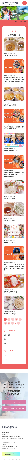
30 (12, 323)
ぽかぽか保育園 (10, 3)
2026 (5, 355)
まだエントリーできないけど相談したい (14, 408)
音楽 (5, 343)
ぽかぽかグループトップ (11, 454)
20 (9, 323)
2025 (5, 359)
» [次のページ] (18, 323)
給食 (5, 339)
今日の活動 (7, 335)
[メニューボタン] (24, 3)
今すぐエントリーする (14, 402)
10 (5, 323)
